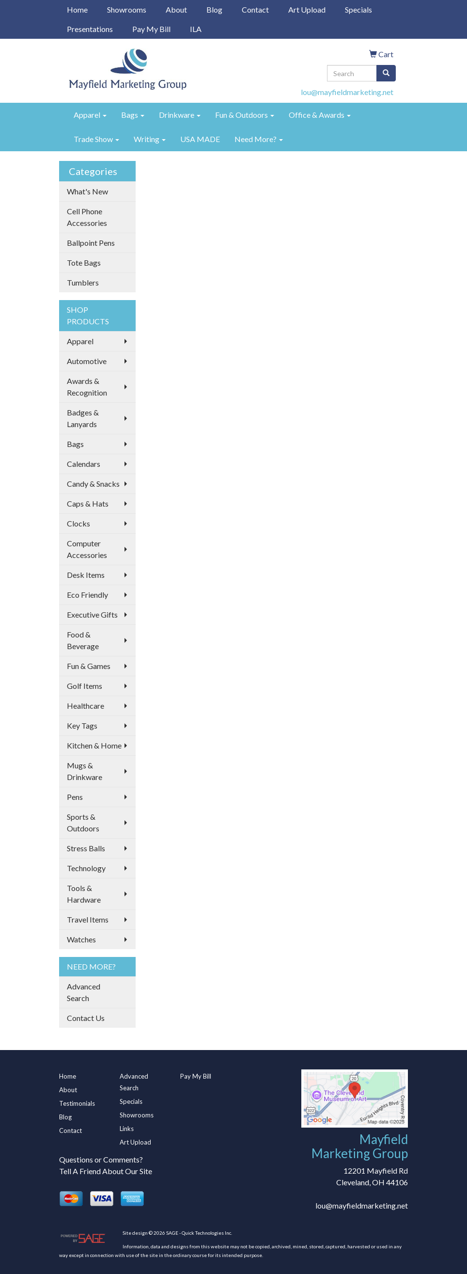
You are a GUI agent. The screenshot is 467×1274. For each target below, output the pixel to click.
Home (77, 9)
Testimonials (77, 1103)
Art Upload (307, 9)
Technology (86, 868)
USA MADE (200, 138)
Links (127, 1128)
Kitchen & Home (94, 745)
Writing (150, 138)
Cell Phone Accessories (87, 217)
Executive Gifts (92, 614)
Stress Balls (86, 848)
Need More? (258, 138)
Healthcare (85, 705)
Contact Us (86, 1017)
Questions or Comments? (101, 1159)
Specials (358, 9)
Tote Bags (84, 262)
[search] (386, 73)
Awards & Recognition (87, 386)
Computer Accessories (87, 549)
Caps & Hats (88, 503)
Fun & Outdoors (244, 114)
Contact (255, 9)
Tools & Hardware (84, 893)
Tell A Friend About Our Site (105, 1171)
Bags (132, 114)
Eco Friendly (87, 594)
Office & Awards (320, 114)
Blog (214, 9)
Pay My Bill (151, 28)
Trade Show (96, 138)
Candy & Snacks (93, 483)
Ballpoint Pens (91, 242)
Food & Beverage (83, 640)
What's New (87, 191)
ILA (196, 28)
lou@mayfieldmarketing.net (347, 91)
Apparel (90, 114)
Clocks (78, 523)
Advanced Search (83, 992)
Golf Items (84, 685)
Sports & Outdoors (83, 822)
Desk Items (86, 574)
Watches (81, 939)
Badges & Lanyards (83, 418)
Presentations (90, 28)
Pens (75, 796)
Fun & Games (88, 665)
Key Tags (82, 725)
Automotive (87, 361)
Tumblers (83, 282)
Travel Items (88, 919)
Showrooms (126, 9)
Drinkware (180, 114)
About (176, 9)
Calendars (83, 463)
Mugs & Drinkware (84, 771)
